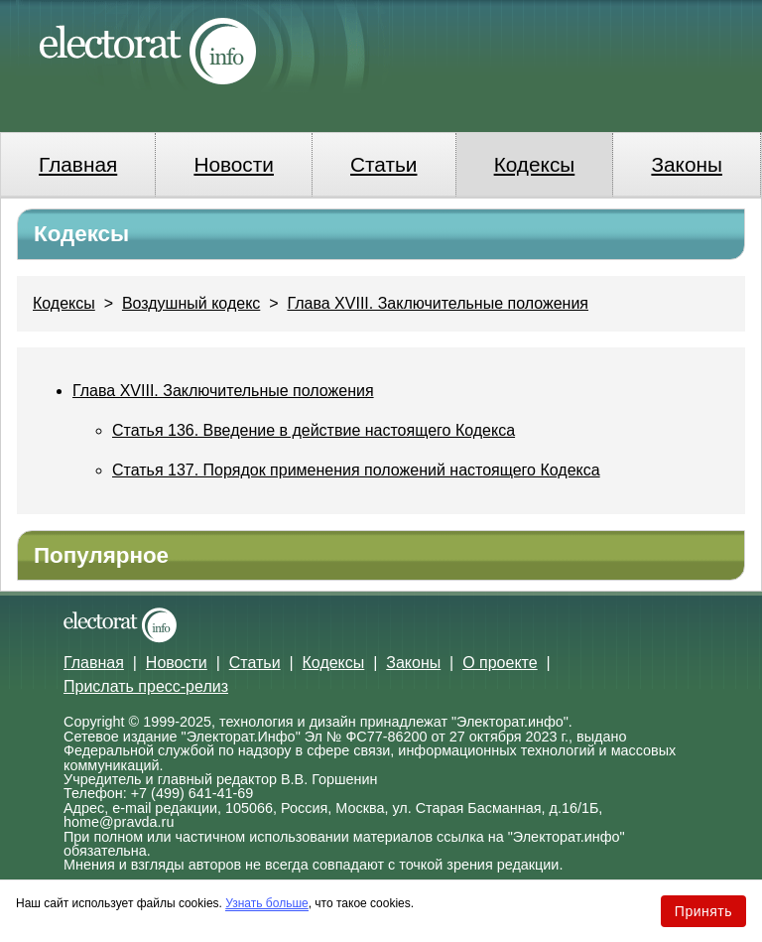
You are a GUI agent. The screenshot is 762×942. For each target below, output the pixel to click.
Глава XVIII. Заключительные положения (437, 303)
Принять (703, 911)
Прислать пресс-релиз (146, 686)
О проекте (499, 662)
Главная (78, 164)
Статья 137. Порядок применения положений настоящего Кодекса (356, 470)
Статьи (383, 164)
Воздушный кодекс (191, 303)
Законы (686, 164)
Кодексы (534, 164)
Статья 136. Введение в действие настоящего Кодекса (313, 430)
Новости (233, 164)
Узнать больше (266, 903)
